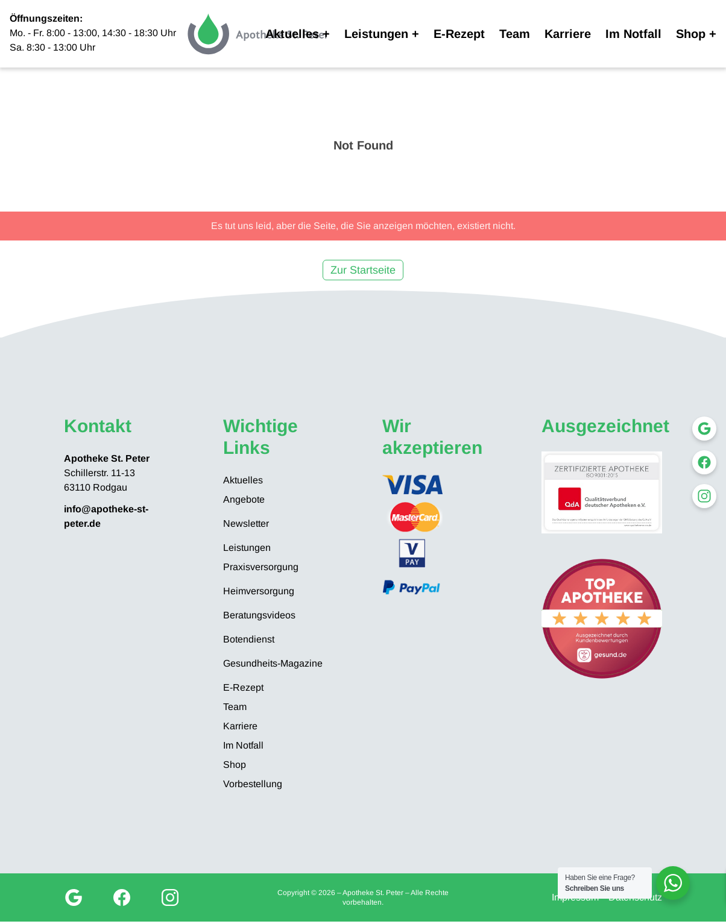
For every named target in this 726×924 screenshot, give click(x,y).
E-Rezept (459, 33)
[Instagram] (170, 897)
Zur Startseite (363, 270)
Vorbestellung (252, 784)
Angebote (244, 499)
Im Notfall (633, 33)
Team (514, 33)
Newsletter (246, 523)
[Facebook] (121, 897)
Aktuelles (292, 33)
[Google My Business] (73, 897)
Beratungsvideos (259, 615)
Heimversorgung (258, 591)
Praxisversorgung (260, 567)
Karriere (567, 33)
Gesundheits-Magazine (273, 663)
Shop (690, 33)
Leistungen (376, 33)
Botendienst (248, 639)
